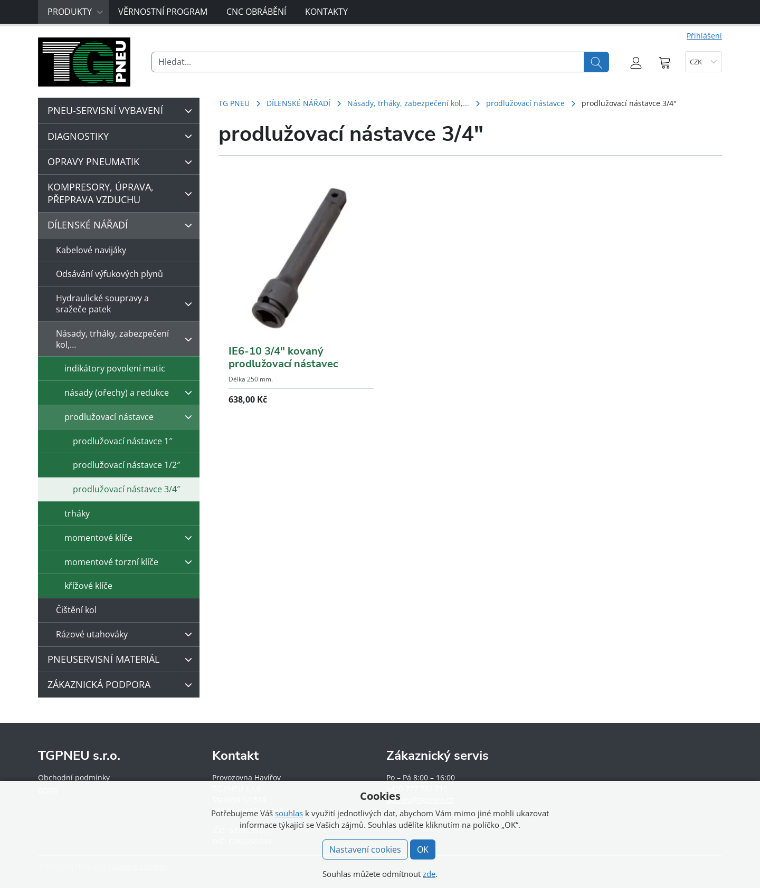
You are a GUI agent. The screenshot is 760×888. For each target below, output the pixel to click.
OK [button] (423, 849)
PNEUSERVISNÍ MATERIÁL (122, 660)
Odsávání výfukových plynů (109, 274)
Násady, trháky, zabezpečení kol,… (126, 339)
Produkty (75, 11)
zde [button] (429, 873)
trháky (77, 513)
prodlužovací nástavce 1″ (122, 441)
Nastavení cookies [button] (365, 849)
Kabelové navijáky (91, 250)
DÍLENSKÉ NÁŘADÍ (298, 103)
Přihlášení (704, 36)
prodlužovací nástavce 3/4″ (126, 489)
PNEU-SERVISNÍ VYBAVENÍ (122, 111)
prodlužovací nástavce (525, 103)
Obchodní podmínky (74, 777)
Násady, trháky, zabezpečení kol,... (408, 103)
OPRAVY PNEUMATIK (122, 162)
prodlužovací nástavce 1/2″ (126, 465)
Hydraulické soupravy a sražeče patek (126, 303)
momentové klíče (130, 538)
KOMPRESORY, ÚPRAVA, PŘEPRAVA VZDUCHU (122, 192)
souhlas (289, 813)
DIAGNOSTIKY (122, 136)
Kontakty (326, 11)
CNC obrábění (256, 11)
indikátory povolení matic (114, 368)
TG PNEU (234, 103)
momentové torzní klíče (130, 562)
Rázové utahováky (126, 634)
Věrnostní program (162, 11)
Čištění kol (76, 610)
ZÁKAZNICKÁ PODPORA (122, 685)
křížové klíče (88, 585)
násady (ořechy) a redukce (130, 393)
